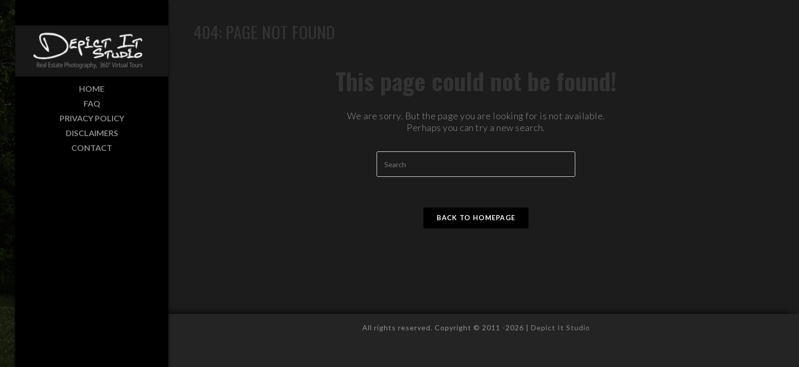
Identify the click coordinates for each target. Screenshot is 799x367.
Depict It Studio (560, 327)
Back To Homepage (476, 218)
